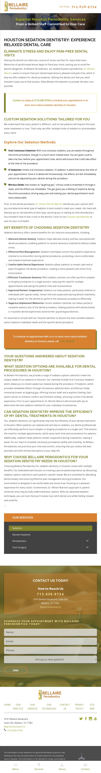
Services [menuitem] (38, 767)
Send (15, 671)
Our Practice (18, 707)
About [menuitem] (62, 767)
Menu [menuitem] (15, 767)
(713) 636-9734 (41, 100)
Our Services (32, 707)
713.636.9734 (84, 6)
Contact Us (65, 707)
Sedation (17, 529)
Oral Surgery (19, 548)
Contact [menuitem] (85, 767)
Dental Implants (21, 535)
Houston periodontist (78, 216)
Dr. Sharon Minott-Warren (49, 204)
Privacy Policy (79, 707)
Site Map (92, 707)
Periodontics (19, 541)
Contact (17, 100)
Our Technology (49, 707)
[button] (87, 542)
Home (7, 705)
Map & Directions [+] (50, 608)
